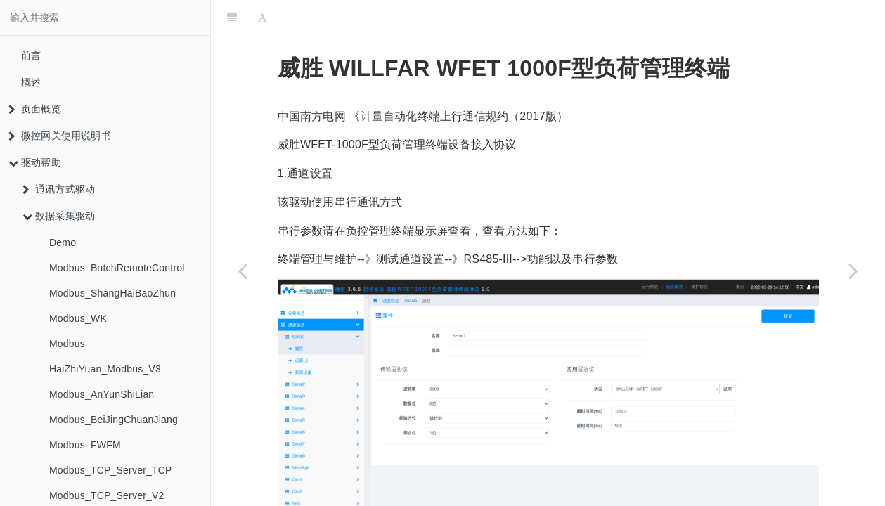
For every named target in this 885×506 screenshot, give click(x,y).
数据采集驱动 (58, 215)
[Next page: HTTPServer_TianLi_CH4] (853, 270)
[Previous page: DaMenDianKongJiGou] (242, 270)
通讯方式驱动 (58, 189)
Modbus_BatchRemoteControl (117, 267)
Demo (62, 242)
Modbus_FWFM (85, 444)
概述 (31, 82)
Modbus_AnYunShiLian (101, 394)
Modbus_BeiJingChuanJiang (113, 419)
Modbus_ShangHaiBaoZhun (112, 293)
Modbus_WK (78, 318)
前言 (31, 55)
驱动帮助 (34, 162)
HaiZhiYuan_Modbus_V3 (105, 369)
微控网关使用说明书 (59, 135)
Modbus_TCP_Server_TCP (110, 470)
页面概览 (34, 109)
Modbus (67, 343)
